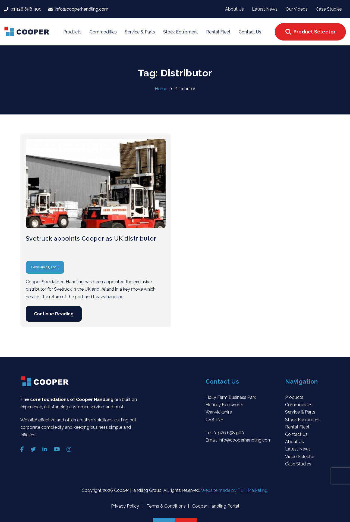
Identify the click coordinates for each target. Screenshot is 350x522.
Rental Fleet (297, 427)
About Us (294, 441)
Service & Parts (300, 412)
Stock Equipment (302, 419)
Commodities (298, 404)
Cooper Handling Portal (215, 506)
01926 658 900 (228, 432)
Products (294, 397)
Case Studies (298, 464)
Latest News (298, 449)
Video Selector (300, 456)
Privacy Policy (125, 506)
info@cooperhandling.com (245, 440)
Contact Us (296, 434)
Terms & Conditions (166, 506)
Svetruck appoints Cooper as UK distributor (91, 238)
